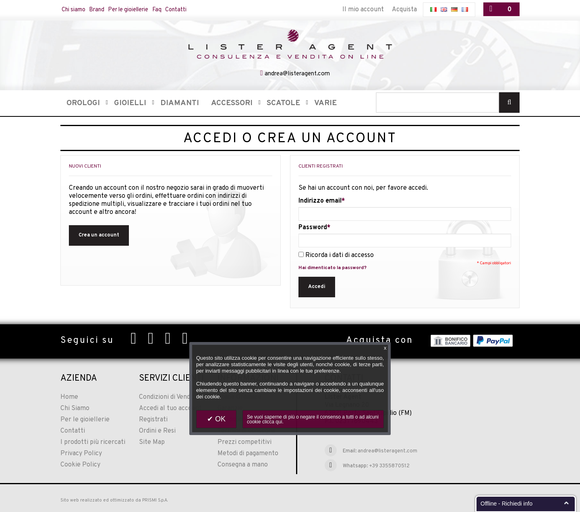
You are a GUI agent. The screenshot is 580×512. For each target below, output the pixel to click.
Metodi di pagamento (248, 453)
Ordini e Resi (157, 430)
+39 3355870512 (389, 465)
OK (219, 419)
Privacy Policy (81, 453)
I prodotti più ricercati (92, 441)
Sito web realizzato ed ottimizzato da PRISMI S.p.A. (114, 499)
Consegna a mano (243, 464)
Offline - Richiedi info (506, 503)
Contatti (200, 10)
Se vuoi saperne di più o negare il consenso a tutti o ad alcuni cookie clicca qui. (313, 419)
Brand (104, 10)
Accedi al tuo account (170, 408)
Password (312, 227)
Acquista (404, 10)
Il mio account (363, 10)
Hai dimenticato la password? (332, 267)
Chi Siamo (74, 408)
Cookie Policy (80, 464)
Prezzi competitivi (244, 441)
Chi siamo (76, 10)
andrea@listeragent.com (297, 73)
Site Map (152, 441)
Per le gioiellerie (143, 10)
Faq (178, 10)
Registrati (153, 419)
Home (69, 396)
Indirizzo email (320, 200)
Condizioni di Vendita (168, 396)
